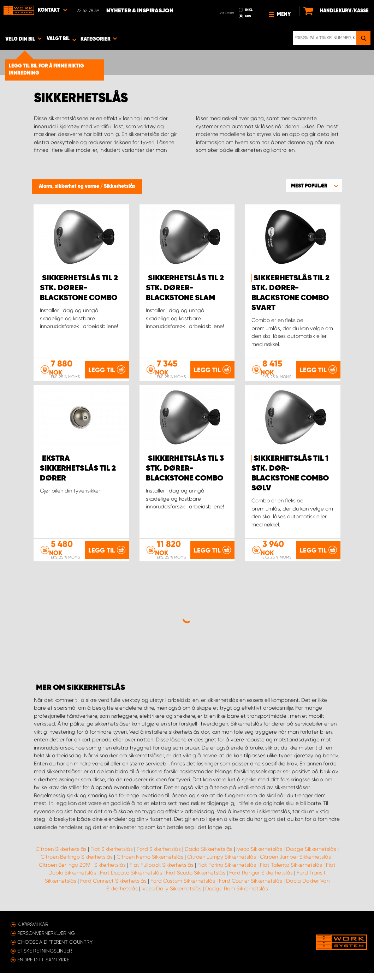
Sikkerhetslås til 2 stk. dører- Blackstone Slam (185, 288)
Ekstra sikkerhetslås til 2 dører (78, 468)
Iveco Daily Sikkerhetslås (171, 888)
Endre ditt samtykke (43, 959)
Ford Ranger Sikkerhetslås (261, 873)
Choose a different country (55, 942)
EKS (248, 16)
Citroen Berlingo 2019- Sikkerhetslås (82, 865)
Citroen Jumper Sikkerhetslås (295, 857)
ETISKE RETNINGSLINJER (44, 951)
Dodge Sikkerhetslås (311, 849)
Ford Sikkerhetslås (159, 849)
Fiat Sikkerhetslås (111, 849)
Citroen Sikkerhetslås (61, 849)
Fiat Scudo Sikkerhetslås (195, 873)
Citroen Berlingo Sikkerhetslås (77, 857)
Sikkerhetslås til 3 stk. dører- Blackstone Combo (185, 468)
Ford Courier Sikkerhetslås (250, 881)
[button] (314, 185)
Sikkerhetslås (119, 186)
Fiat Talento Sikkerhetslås (291, 865)
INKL (249, 10)
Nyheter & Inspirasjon (139, 11)
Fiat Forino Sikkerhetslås (226, 865)
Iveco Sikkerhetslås (259, 849)
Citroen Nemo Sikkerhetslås (150, 857)
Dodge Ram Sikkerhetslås (236, 888)
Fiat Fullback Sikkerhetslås (162, 865)
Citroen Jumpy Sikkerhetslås (221, 857)
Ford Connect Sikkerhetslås (113, 881)
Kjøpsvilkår (32, 924)
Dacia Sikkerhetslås (208, 849)
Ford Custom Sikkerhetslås (182, 881)
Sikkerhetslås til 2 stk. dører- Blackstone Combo (79, 288)
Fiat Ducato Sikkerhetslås (131, 873)
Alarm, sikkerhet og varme (69, 186)
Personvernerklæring (46, 933)
